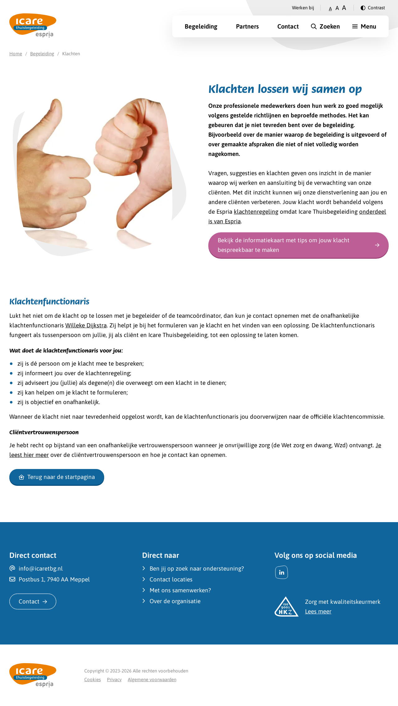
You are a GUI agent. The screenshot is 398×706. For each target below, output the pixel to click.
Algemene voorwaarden (152, 679)
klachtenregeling (256, 211)
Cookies (92, 679)
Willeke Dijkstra (86, 325)
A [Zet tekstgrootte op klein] (330, 8)
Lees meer (318, 611)
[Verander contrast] (373, 7)
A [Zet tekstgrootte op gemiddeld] (337, 8)
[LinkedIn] (282, 572)
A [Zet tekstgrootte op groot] (344, 7)
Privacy (114, 679)
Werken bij (303, 7)
